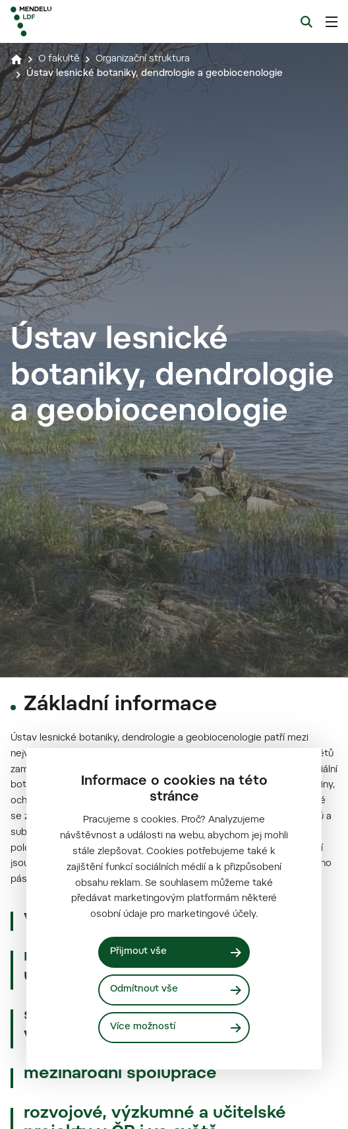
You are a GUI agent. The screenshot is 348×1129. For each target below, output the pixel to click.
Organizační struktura (143, 59)
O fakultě (59, 59)
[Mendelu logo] (76, 21)
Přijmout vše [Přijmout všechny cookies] (138, 952)
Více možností (142, 1027)
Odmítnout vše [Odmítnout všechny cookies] (144, 989)
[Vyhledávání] (306, 22)
